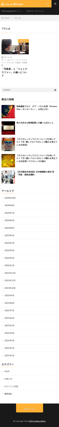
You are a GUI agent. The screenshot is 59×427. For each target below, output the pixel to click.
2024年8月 (9, 205)
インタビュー (9, 60)
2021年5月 (9, 325)
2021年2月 (9, 348)
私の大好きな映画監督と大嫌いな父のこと (35, 122)
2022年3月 (9, 258)
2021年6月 (9, 318)
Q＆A (7, 371)
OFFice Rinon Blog (37, 421)
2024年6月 (9, 220)
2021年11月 (10, 280)
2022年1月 (9, 265)
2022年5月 (9, 243)
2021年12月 (10, 273)
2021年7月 (9, 310)
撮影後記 (23, 41)
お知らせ (8, 378)
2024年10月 (10, 198)
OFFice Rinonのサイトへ (11, 11)
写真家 (17, 62)
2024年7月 (9, 213)
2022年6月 (9, 235)
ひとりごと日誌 (11, 386)
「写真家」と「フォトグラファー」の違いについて (14, 72)
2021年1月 (9, 355)
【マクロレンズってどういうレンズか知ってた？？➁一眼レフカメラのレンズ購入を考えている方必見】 (37, 142)
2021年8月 (9, 303)
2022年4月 (9, 250)
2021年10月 (10, 288)
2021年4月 (9, 333)
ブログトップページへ (35, 11)
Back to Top (29, 409)
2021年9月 (9, 295)
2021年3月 (9, 340)
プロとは (10, 62)
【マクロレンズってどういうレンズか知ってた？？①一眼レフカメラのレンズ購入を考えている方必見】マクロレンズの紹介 (37, 158)
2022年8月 (9, 228)
